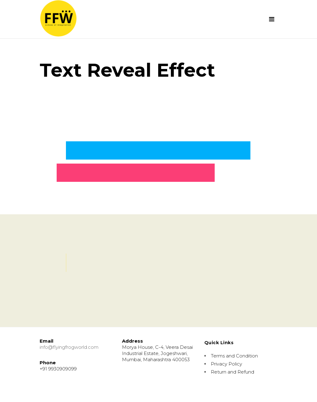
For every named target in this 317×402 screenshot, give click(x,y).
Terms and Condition (234, 356)
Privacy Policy (226, 364)
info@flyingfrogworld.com (69, 347)
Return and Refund (232, 372)
